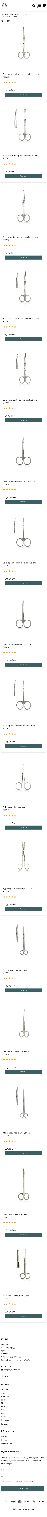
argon (3, 1393)
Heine (3, 1417)
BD (2, 1403)
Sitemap (4, 1376)
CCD (3, 1410)
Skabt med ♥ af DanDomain (23, 1509)
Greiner (4, 1413)
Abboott (4, 1390)
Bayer (3, 1400)
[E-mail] (22, 1476)
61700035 (6, 1366)
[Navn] (22, 1470)
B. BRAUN (5, 1397)
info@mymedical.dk (12, 1370)
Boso (3, 1407)
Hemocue (5, 1420)
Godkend (23, 1488)
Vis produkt (23, 95)
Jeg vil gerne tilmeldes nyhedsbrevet (21, 1481)
